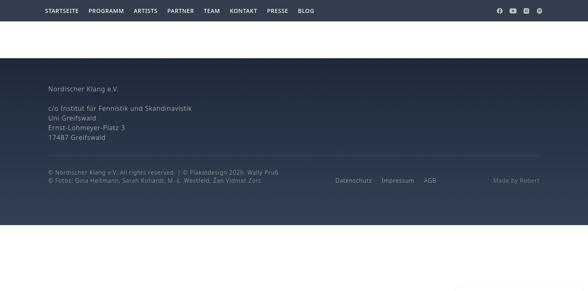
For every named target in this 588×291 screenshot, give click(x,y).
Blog (306, 11)
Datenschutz (353, 180)
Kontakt (243, 11)
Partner (180, 11)
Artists (146, 11)
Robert (530, 180)
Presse (278, 11)
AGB (430, 180)
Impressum (397, 180)
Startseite (62, 11)
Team (212, 11)
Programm (106, 11)
